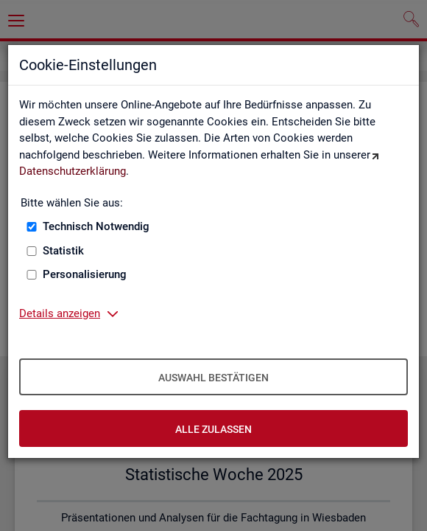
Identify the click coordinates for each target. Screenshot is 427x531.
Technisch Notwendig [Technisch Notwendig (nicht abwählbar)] (96, 226)
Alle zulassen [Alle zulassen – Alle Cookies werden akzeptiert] (213, 429)
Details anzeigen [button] (59, 313)
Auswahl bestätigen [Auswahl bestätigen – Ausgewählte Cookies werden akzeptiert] (213, 378)
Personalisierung (85, 274)
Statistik (63, 250)
